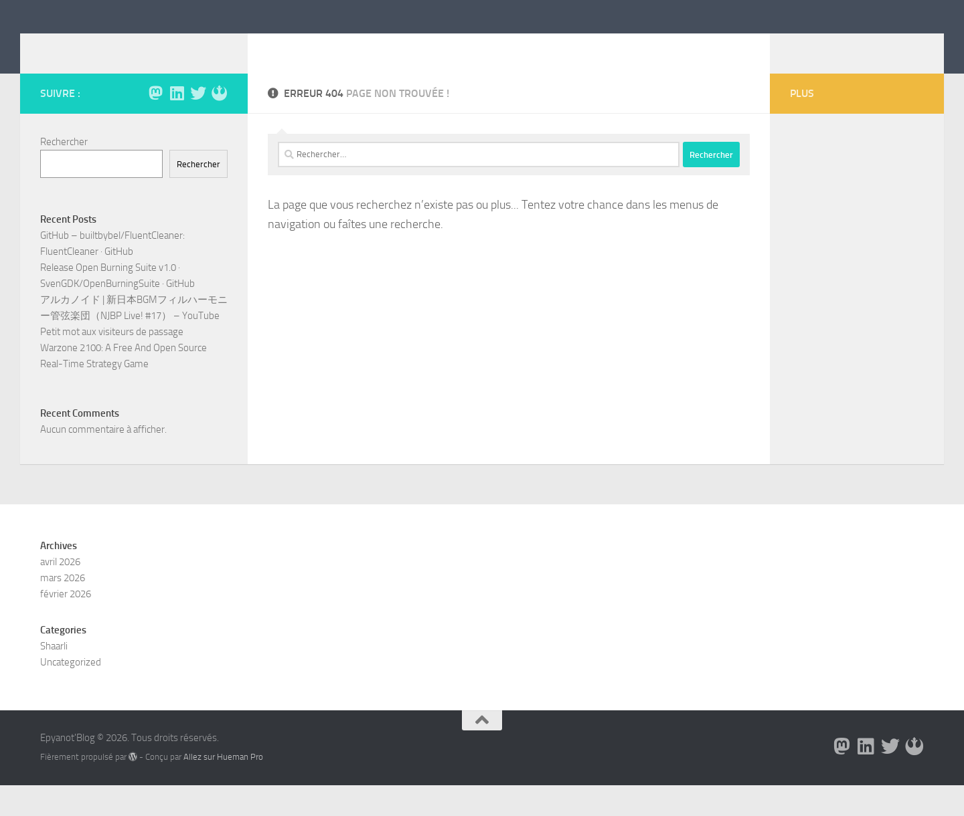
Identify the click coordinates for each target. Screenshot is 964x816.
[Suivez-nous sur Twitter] (198, 113)
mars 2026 (62, 609)
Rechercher (64, 162)
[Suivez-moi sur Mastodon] (155, 113)
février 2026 (65, 625)
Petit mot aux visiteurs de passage (111, 352)
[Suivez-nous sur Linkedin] (177, 113)
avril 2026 (60, 593)
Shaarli (54, 677)
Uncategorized (70, 693)
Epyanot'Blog (117, 46)
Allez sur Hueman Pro (223, 788)
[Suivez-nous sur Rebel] (220, 113)
